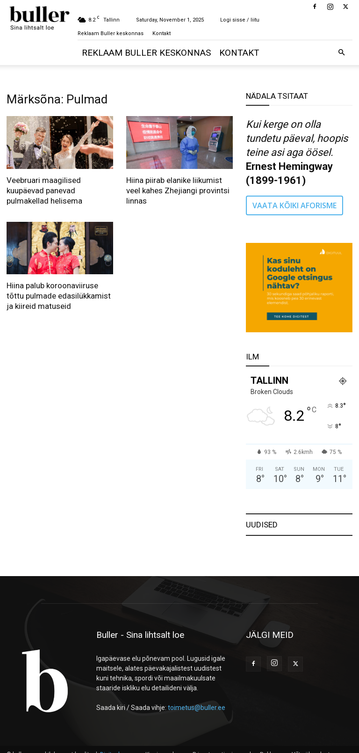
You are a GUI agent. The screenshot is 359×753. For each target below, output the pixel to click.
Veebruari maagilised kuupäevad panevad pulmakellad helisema (44, 190)
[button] (341, 52)
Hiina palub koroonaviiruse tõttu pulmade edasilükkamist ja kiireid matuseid (59, 296)
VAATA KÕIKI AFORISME (294, 205)
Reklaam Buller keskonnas (111, 33)
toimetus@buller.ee (196, 707)
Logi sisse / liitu (239, 20)
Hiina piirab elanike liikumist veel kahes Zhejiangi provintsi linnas (178, 190)
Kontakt (161, 33)
